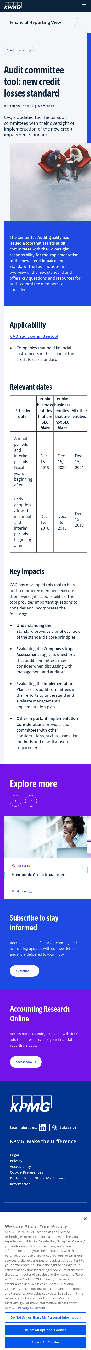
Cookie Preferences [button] (26, 1172)
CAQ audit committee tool (34, 336)
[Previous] (15, 801)
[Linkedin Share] (42, 1127)
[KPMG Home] (13, 6)
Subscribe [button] (22, 971)
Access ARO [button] (24, 1062)
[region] (45, 1281)
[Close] (85, 1218)
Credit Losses (19, 50)
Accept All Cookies (45, 1342)
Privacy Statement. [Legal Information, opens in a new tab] (32, 1307)
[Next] (31, 801)
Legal (14, 1155)
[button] (84, 5)
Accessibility (20, 1166)
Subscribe (64, 1127)
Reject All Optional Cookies (45, 1330)
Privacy (16, 1160)
